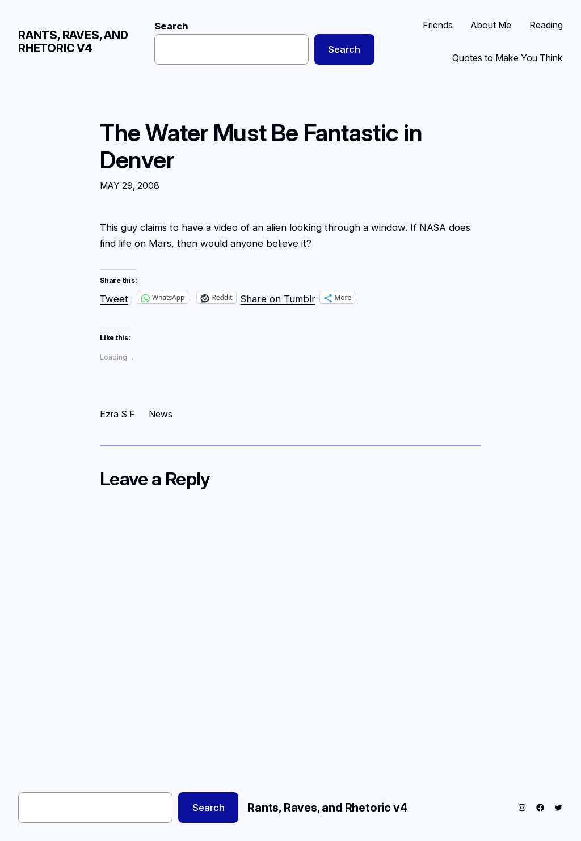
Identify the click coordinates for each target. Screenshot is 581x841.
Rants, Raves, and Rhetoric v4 (73, 41)
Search (171, 26)
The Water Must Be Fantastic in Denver (261, 147)
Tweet (114, 297)
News (160, 414)
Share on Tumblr (278, 297)
